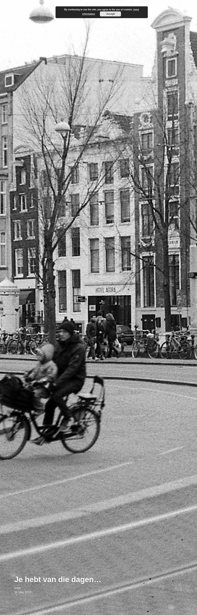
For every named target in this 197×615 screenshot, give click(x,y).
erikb (17, 588)
